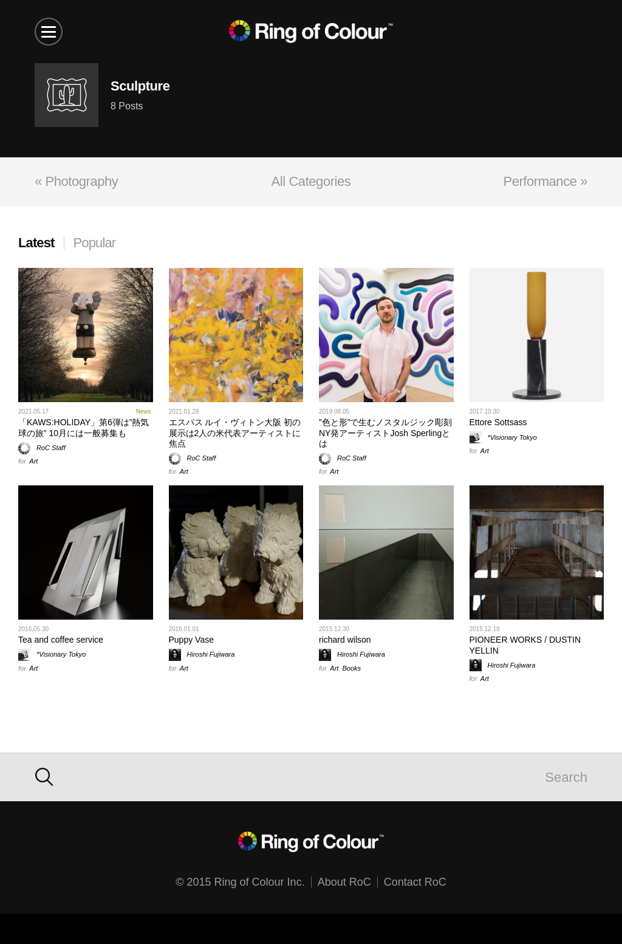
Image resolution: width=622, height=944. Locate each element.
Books (352, 668)
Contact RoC (415, 882)
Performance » (545, 181)
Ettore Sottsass (498, 422)
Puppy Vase (191, 640)
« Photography (76, 181)
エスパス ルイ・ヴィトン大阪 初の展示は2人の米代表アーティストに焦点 (235, 432)
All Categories (311, 181)
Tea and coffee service (60, 640)
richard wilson (345, 640)
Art (33, 461)
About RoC (344, 882)
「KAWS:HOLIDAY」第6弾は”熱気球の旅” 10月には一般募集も (83, 427)
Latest (36, 242)
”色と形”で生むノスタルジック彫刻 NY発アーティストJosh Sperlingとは (385, 432)
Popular (94, 242)
